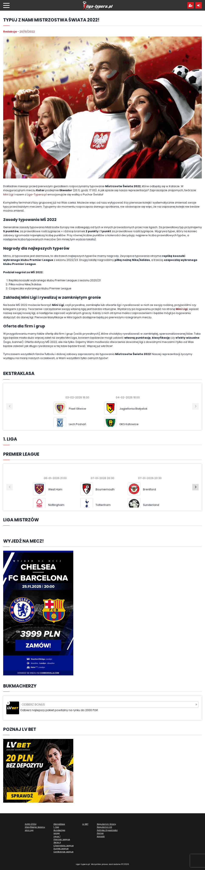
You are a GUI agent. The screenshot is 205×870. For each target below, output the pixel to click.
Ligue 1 (57, 836)
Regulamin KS (104, 827)
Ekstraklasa (59, 824)
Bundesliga (59, 830)
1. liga (56, 827)
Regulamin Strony (106, 824)
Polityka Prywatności (107, 830)
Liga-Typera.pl (37, 194)
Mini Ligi (8, 194)
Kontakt (101, 836)
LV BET (85, 824)
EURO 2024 (30, 824)
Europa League (61, 848)
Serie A (57, 842)
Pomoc (100, 833)
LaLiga (57, 833)
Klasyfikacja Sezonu (35, 827)
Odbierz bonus (109, 704)
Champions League (64, 845)
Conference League (64, 851)
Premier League (62, 839)
